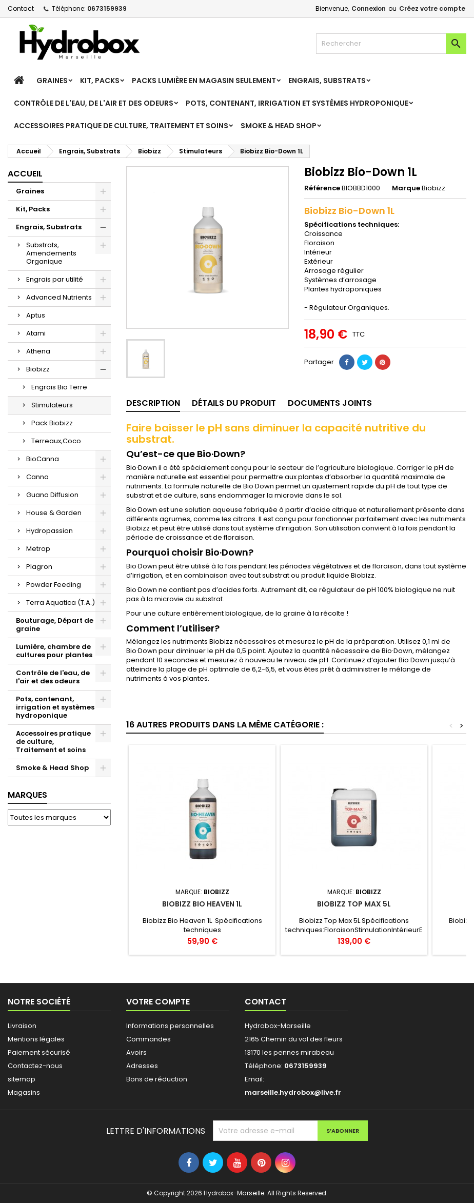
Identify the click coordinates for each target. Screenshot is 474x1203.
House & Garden (54, 513)
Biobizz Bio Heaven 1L (202, 904)
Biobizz (38, 369)
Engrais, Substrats (327, 80)
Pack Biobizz (52, 423)
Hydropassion (49, 531)
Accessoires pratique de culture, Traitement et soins (121, 126)
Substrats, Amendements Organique (51, 253)
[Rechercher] (391, 43)
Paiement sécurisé (39, 1052)
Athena (38, 351)
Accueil (25, 174)
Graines (52, 80)
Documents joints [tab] (330, 403)
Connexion (368, 8)
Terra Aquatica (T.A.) (60, 602)
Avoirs (136, 1052)
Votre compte (158, 1002)
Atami (36, 333)
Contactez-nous (35, 1066)
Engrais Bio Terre (59, 387)
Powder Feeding (53, 584)
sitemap (21, 1079)
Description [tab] (153, 403)
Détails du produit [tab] (234, 403)
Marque (406, 188)
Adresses (142, 1066)
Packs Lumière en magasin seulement (204, 80)
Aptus (35, 315)
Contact (21, 8)
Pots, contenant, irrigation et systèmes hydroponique (297, 103)
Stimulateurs (52, 405)
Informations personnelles (170, 1026)
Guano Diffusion (52, 495)
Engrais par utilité (54, 279)
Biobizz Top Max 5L (354, 904)
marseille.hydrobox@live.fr (293, 1092)
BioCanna (42, 459)
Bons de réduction (156, 1079)
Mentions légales (36, 1039)
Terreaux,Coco (56, 441)
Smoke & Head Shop (279, 126)
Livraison (22, 1026)
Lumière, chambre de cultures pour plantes (54, 651)
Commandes (148, 1039)
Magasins (24, 1092)
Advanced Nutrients (59, 297)
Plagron (39, 566)
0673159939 (107, 8)
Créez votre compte (432, 8)
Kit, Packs (100, 80)
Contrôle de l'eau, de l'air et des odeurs (93, 103)
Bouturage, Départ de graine (54, 625)
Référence (322, 188)
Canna (37, 477)
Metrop (38, 549)
